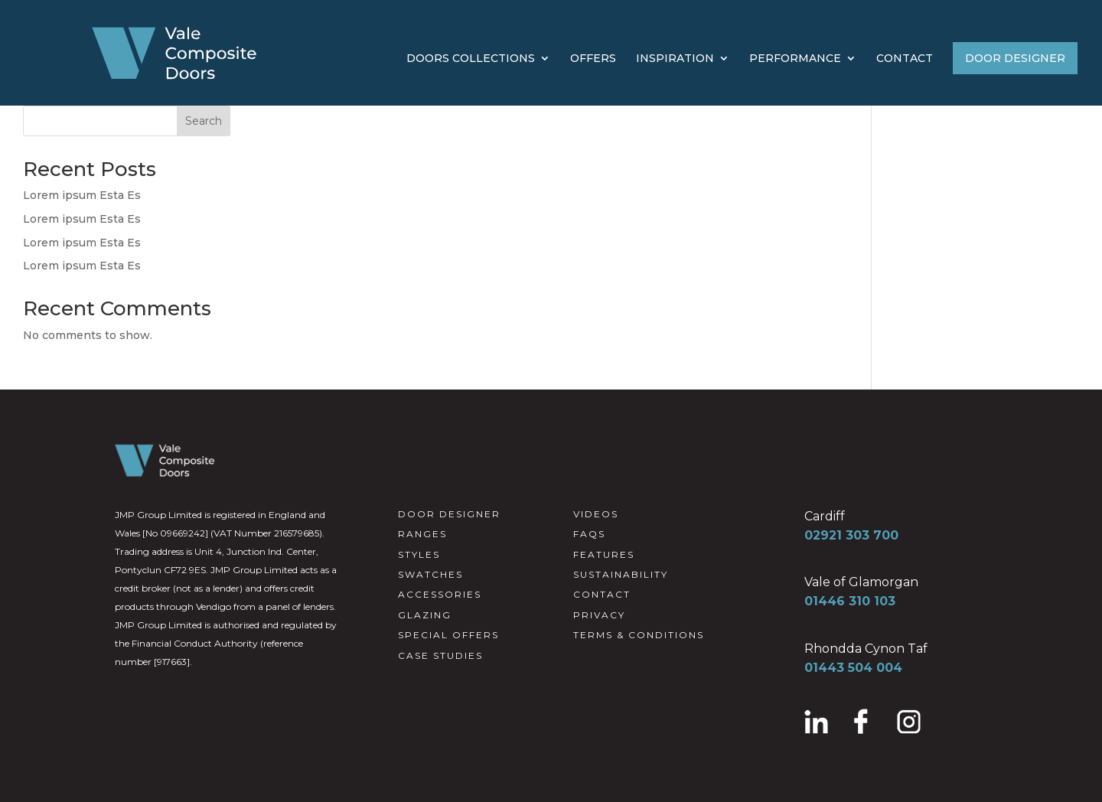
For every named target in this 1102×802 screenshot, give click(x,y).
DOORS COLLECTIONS (470, 59)
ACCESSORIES (439, 594)
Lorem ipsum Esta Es (82, 195)
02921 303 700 (851, 535)
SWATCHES (430, 574)
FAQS (589, 534)
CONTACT (904, 59)
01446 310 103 (849, 601)
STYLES (419, 554)
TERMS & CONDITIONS (638, 635)
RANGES (422, 534)
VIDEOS (595, 514)
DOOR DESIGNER (1015, 58)
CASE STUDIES (440, 655)
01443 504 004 (853, 667)
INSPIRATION (675, 59)
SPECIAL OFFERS (448, 635)
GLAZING (425, 615)
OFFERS (593, 59)
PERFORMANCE (795, 59)
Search (203, 121)
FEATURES (603, 554)
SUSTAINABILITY (620, 574)
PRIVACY (599, 615)
